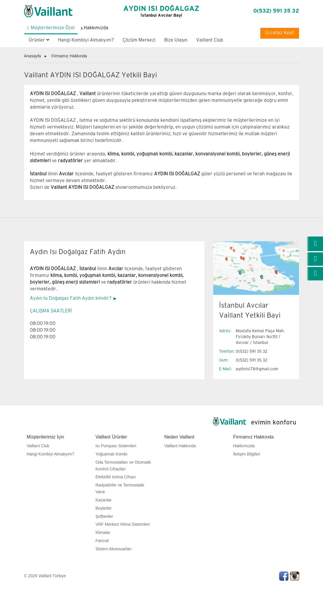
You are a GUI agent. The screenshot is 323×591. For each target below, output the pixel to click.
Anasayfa (32, 56)
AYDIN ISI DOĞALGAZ (161, 11)
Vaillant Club (209, 40)
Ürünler (39, 40)
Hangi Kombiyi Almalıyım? (86, 40)
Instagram (294, 576)
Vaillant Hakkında (180, 445)
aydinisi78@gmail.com (257, 369)
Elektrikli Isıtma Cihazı (115, 476)
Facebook (283, 576)
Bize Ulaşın (175, 40)
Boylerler (103, 508)
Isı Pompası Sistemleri (115, 445)
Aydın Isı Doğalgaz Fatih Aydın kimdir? (71, 298)
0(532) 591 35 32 (276, 10)
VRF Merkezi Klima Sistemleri (122, 524)
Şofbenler (104, 516)
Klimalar (102, 532)
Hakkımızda (244, 445)
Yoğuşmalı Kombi (111, 454)
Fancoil (102, 540)
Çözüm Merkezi (139, 40)
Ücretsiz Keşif (279, 33)
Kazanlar (103, 500)
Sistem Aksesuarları (113, 549)
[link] (315, 244)
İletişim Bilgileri (246, 454)
